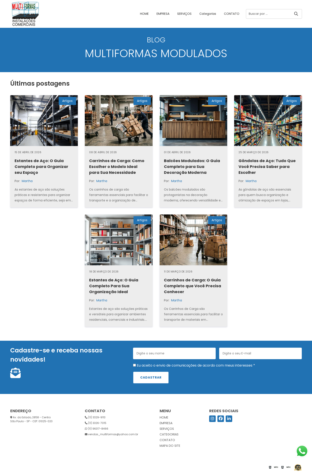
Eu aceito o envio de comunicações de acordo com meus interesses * (194, 365)
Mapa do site (170, 446)
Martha (27, 181)
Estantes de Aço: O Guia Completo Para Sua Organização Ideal (113, 285)
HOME (144, 14)
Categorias (207, 14)
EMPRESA (163, 14)
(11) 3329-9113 (95, 417)
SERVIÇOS (184, 14)
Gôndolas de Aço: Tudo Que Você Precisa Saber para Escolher (267, 166)
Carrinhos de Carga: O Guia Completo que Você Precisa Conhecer (192, 285)
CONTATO (231, 14)
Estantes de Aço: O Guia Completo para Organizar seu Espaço (41, 166)
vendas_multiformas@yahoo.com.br (111, 434)
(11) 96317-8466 (96, 428)
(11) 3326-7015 (95, 423)
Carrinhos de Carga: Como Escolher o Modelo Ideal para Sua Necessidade (116, 166)
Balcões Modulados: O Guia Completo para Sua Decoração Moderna (192, 166)
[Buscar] (296, 14)
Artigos (67, 101)
